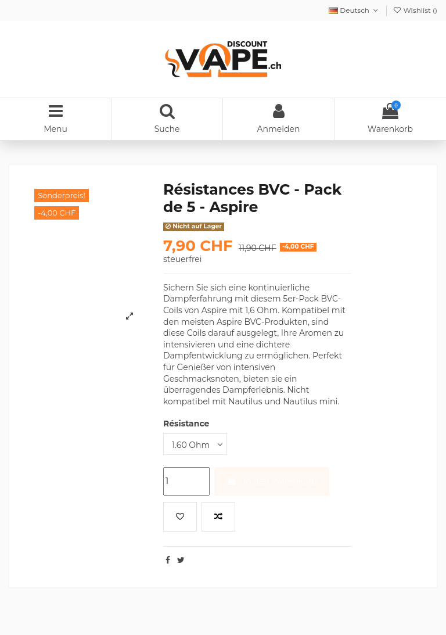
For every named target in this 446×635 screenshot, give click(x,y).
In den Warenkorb (271, 481)
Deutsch (354, 10)
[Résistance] (195, 444)
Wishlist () (415, 10)
